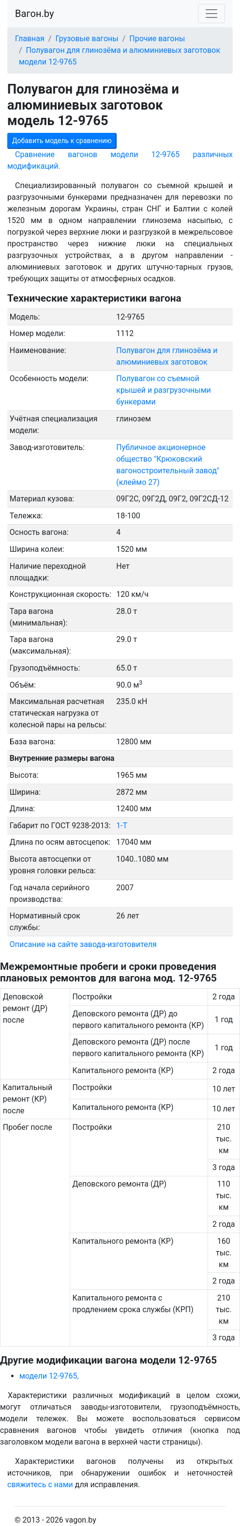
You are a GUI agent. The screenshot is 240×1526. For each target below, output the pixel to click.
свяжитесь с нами (40, 1484)
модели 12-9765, (49, 1376)
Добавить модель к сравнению (62, 141)
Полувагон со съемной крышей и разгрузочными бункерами (163, 390)
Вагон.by (34, 13)
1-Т (121, 825)
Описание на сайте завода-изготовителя (83, 944)
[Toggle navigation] (211, 13)
